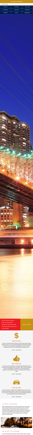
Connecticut (16, 6)
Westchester (27, 9)
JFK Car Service (5, 4)
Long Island (16, 9)
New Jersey (27, 6)
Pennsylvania (5, 9)
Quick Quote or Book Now (16, 1)
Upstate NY (5, 12)
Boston (16, 12)
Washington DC (27, 12)
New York (5, 6)
